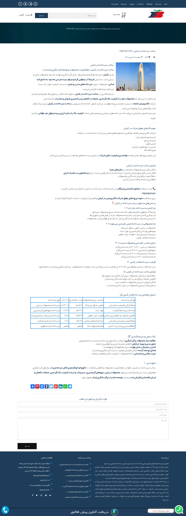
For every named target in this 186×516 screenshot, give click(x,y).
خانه (165, 4)
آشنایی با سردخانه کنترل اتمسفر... (76, 497)
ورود (20, 15)
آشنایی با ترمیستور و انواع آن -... (76, 491)
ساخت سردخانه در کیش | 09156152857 (78, 28)
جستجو (41, 15)
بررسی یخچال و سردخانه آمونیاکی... (76, 470)
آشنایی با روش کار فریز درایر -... (77, 480)
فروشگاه (149, 4)
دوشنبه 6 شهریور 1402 (133, 57)
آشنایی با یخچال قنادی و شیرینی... (76, 475)
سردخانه (158, 4)
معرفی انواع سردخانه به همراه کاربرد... (74, 486)
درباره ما (124, 4)
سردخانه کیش (95, 28)
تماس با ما (114, 4)
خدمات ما (140, 4)
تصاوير (132, 4)
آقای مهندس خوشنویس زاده (39, 485)
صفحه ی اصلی (115, 28)
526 (146, 57)
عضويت (28, 15)
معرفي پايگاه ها (105, 28)
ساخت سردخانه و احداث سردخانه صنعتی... (73, 464)
